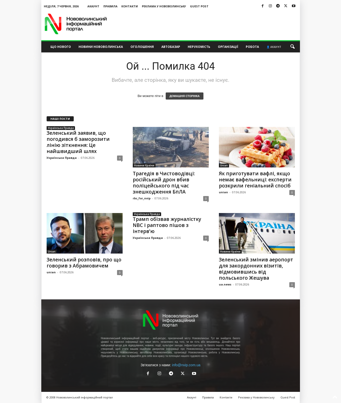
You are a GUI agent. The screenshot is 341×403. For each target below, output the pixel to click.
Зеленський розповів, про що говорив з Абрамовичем (84, 262)
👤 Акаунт (274, 47)
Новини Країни (144, 165)
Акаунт (93, 6)
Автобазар (170, 47)
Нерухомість (199, 47)
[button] (292, 46)
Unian (224, 165)
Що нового (60, 47)
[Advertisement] (208, 23)
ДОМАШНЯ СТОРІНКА (184, 96)
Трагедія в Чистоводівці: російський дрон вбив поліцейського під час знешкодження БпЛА (164, 182)
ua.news (225, 284)
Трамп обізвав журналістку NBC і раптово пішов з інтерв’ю (167, 225)
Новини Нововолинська (101, 47)
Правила (110, 6)
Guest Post (199, 6)
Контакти (129, 6)
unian (223, 192)
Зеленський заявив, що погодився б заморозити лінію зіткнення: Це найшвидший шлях (78, 142)
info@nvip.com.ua (186, 365)
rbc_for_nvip (141, 198)
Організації (228, 47)
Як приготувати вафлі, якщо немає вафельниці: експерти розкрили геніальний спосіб (255, 179)
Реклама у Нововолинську (164, 6)
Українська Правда (61, 128)
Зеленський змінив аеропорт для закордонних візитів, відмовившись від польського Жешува (256, 268)
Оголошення (142, 47)
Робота (252, 47)
